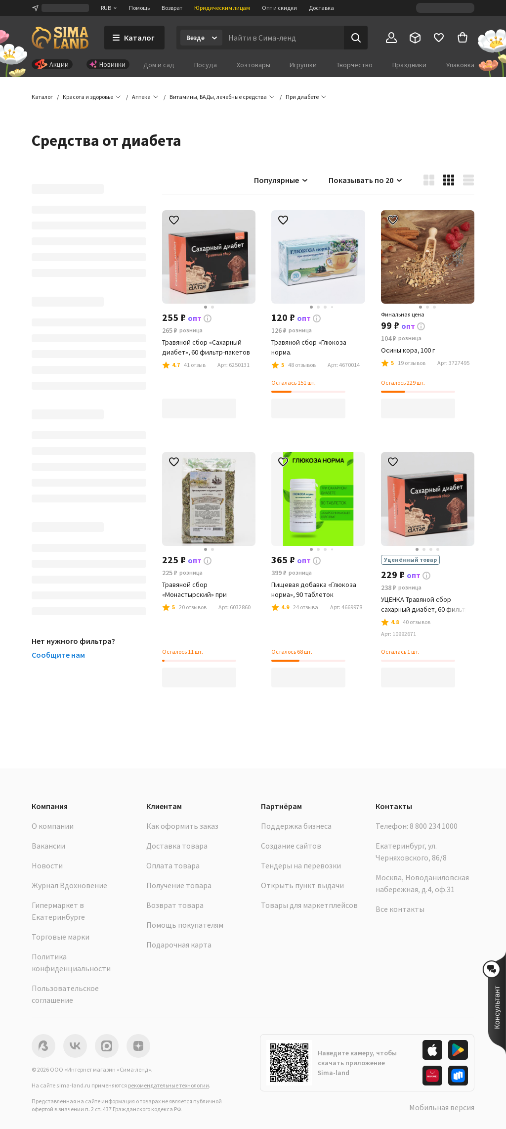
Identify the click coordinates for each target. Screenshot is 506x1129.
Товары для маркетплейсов (309, 905)
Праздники (409, 64)
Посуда (205, 64)
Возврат (172, 7)
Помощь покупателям (184, 925)
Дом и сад (158, 64)
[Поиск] (356, 37)
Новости (47, 865)
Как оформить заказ (182, 826)
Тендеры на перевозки (301, 865)
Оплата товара (173, 865)
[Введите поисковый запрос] (283, 37)
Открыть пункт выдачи (302, 885)
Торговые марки (60, 937)
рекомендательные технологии (168, 1085)
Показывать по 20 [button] (366, 180)
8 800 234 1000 (434, 826)
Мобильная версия (441, 1107)
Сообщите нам (58, 655)
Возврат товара (175, 905)
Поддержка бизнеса (296, 826)
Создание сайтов (291, 846)
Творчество (355, 64)
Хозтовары (253, 64)
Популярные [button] (281, 180)
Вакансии (48, 846)
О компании (53, 826)
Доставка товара (177, 846)
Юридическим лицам (222, 7)
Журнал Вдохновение (69, 885)
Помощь (139, 7)
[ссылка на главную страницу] (60, 37)
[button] (302, 97)
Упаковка (460, 64)
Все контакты (400, 909)
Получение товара (178, 885)
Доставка (321, 7)
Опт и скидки (279, 7)
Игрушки (303, 64)
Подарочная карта (178, 944)
